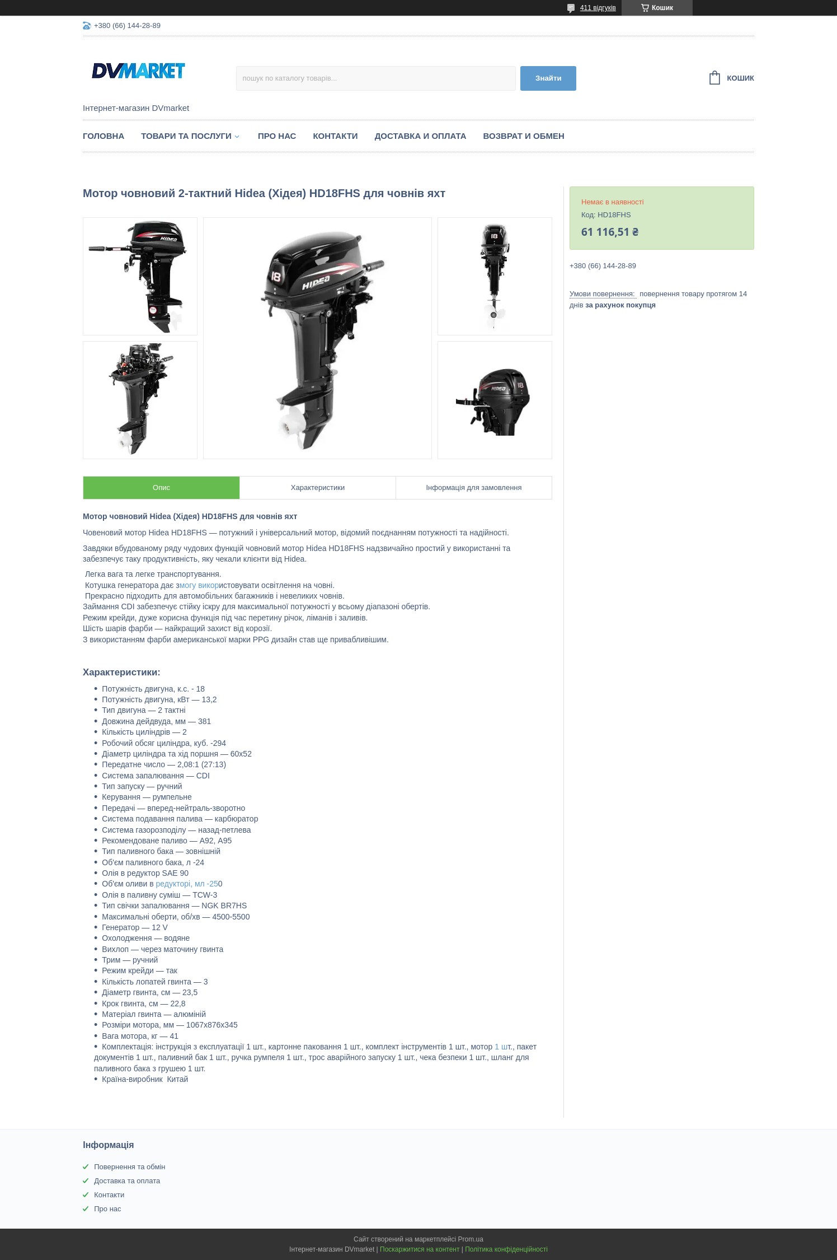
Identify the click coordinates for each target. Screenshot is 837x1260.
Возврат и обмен (524, 136)
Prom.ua (470, 1239)
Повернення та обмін (129, 1167)
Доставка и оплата (421, 136)
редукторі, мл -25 (186, 883)
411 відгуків (598, 8)
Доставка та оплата (127, 1181)
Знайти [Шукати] (548, 78)
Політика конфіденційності (506, 1249)
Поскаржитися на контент (419, 1249)
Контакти (335, 136)
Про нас (277, 136)
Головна (103, 136)
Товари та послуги (186, 136)
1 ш (499, 1046)
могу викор (199, 585)
